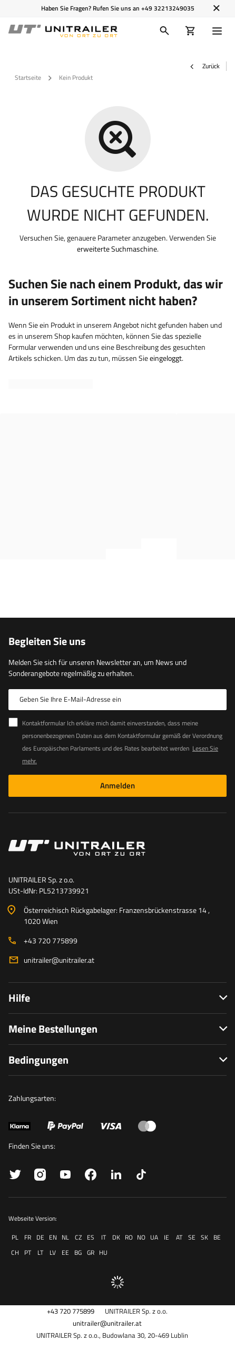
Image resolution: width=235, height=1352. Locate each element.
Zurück (204, 66)
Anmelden (117, 785)
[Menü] (219, 31)
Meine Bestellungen (52, 1029)
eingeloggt (166, 357)
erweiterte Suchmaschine (117, 248)
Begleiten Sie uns (46, 641)
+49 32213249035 (167, 8)
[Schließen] (216, 8)
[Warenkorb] (190, 31)
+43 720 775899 (50, 940)
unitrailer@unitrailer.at (59, 959)
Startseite (28, 77)
